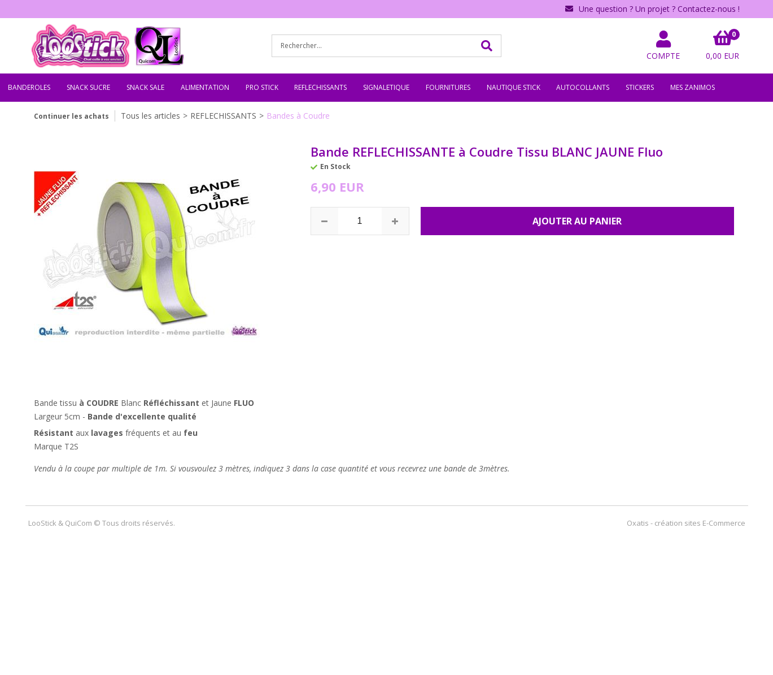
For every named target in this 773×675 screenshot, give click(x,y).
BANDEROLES (29, 87)
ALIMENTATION (205, 87)
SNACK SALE (145, 87)
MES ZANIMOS (692, 87)
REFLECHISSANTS (320, 87)
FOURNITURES (448, 87)
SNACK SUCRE (88, 87)
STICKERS (640, 87)
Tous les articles (150, 115)
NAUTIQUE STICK (513, 87)
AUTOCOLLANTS (582, 87)
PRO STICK (262, 87)
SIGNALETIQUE (386, 87)
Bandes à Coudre (298, 115)
